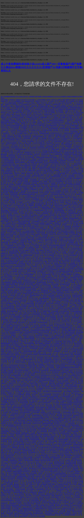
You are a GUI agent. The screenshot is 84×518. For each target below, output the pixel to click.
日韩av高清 (63, 244)
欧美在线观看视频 (9, 162)
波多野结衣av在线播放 (13, 353)
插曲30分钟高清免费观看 (11, 188)
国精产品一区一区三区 (37, 406)
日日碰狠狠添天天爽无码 (73, 115)
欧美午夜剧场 (32, 442)
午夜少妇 (25, 125)
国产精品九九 (57, 359)
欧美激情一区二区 (37, 266)
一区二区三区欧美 (69, 353)
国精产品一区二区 (59, 146)
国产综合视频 (13, 322)
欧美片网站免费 (44, 332)
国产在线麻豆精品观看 (68, 152)
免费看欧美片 (55, 184)
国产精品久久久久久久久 (10, 207)
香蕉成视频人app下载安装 (14, 231)
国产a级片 (76, 111)
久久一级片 (73, 314)
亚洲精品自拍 (61, 221)
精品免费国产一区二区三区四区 (36, 141)
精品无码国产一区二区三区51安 (23, 135)
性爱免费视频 (26, 183)
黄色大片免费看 (49, 505)
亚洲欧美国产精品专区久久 (58, 399)
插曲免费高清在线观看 (27, 216)
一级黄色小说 (8, 104)
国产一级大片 (65, 258)
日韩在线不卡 (69, 497)
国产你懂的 (65, 191)
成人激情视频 (13, 242)
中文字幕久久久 (27, 273)
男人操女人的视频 (76, 261)
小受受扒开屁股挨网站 (53, 385)
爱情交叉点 (10, 386)
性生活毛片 (43, 373)
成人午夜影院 (60, 112)
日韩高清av (17, 173)
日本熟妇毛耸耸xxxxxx (56, 133)
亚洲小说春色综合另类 (27, 101)
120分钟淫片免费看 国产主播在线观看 (42, 143)
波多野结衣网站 (64, 300)
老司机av (20, 143)
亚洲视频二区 (79, 471)
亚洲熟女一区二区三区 (26, 357)
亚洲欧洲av (54, 481)
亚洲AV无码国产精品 (29, 226)
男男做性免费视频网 (67, 359)
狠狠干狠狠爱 (31, 162)
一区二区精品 (47, 122)
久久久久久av (70, 365)
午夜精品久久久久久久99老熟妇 (53, 305)
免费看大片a (42, 215)
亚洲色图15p (59, 301)
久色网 (13, 444)
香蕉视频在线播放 (25, 406)
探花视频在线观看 (16, 375)
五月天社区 (41, 178)
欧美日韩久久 (5, 390)
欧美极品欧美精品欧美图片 (75, 402)
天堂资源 (13, 431)
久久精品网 (24, 319)
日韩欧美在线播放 (8, 329)
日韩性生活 (38, 399)
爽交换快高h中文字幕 (26, 353)
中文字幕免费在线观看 (28, 184)
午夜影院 (12, 99)
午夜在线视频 (67, 228)
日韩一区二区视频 (59, 202)
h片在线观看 (76, 497)
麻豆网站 (21, 212)
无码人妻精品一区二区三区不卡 (19, 285)
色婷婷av (12, 434)
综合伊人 (50, 138)
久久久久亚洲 (47, 465)
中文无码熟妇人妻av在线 (54, 273)
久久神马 (9, 112)
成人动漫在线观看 (46, 314)
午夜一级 (11, 362)
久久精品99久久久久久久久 (52, 364)
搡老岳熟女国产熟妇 (23, 207)
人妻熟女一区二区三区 (31, 447)
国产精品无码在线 (20, 420)
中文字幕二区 (59, 438)
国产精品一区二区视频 (60, 252)
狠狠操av (55, 151)
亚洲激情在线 (13, 253)
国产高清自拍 (75, 228)
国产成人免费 (78, 281)
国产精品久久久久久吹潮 (42, 176)
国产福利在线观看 (13, 462)
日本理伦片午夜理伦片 (10, 224)
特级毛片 (26, 133)
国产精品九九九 (37, 293)
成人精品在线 (20, 208)
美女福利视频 (19, 391)
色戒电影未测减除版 (59, 212)
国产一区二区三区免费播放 (13, 101)
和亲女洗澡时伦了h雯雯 (31, 380)
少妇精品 (28, 175)
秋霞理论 (66, 277)
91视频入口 (39, 433)
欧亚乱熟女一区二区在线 (64, 317)
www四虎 (3, 276)
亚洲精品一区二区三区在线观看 (23, 290)
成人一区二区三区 (27, 120)
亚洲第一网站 (18, 255)
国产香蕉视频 (51, 215)
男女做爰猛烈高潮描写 (66, 404)
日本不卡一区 (47, 433)
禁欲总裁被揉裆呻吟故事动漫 (26, 194)
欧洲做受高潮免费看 (29, 338)
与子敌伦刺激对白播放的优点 (43, 107)
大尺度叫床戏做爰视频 (32, 192)
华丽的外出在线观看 (45, 168)
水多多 (13, 107)
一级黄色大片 (70, 120)
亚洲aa (39, 213)
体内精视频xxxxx (65, 139)
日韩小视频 (12, 202)
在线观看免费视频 (73, 264)
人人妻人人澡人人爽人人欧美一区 (10, 406)
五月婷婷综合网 (36, 261)
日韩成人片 (78, 492)
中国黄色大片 (77, 377)
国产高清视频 (47, 285)
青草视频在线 (22, 263)
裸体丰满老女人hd (64, 263)
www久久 (36, 414)
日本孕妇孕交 (13, 369)
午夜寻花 (44, 297)
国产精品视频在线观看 (55, 391)
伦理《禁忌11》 (49, 197)
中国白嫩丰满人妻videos (22, 119)
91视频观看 (31, 337)
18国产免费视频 (69, 436)
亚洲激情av (35, 215)
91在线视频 (69, 178)
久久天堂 (15, 428)
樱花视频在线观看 (9, 287)
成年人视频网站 (29, 205)
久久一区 (27, 244)
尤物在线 (56, 281)
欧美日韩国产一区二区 (17, 481)
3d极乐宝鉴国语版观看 (24, 221)
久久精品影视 (37, 457)
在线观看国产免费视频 (7, 372)
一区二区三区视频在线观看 (9, 103)
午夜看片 (55, 276)
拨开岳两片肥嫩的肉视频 (28, 239)
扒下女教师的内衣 (22, 131)
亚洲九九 (28, 258)
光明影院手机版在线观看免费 (13, 125)
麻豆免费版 (28, 269)
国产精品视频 (74, 154)
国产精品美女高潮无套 (22, 458)
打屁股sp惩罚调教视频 (14, 433)
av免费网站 (18, 184)
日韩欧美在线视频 (14, 127)
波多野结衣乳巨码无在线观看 (68, 364)
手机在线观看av (37, 353)
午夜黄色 (28, 479)
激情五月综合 (46, 399)
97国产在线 (32, 367)
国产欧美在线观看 (18, 178)
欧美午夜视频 (39, 200)
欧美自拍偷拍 (49, 223)
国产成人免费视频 (12, 180)
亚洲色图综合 (24, 452)
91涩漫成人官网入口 (36, 130)
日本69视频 (19, 133)
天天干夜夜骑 (48, 422)
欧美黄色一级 (74, 99)
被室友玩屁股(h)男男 (22, 434)
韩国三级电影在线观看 (56, 345)
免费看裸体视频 (13, 192)
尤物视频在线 (28, 152)
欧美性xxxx (47, 184)
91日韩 (42, 252)
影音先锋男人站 (13, 446)
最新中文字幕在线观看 (51, 240)
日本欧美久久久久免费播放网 (12, 330)
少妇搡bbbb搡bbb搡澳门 (38, 175)
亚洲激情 (12, 200)
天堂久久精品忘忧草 (49, 266)
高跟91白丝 (69, 313)
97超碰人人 (7, 269)
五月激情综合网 (18, 152)
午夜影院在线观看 (20, 264)
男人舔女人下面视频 (20, 245)
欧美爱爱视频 (32, 160)
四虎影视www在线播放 (44, 444)
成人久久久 (39, 212)
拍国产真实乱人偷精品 (70, 417)
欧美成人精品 (44, 186)
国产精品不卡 (68, 295)
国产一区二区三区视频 (57, 306)
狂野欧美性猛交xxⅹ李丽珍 (65, 377)
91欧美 (43, 410)
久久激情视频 (36, 377)
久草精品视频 (55, 311)
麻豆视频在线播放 (25, 385)
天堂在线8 (24, 404)
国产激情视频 (20, 284)
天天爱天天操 (26, 313)
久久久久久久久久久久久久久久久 (25, 200)
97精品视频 (80, 159)
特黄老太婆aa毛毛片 (8, 338)
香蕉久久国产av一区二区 (56, 226)
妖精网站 (53, 112)
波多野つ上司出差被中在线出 (16, 205)
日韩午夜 (24, 141)
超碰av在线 (33, 458)
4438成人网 (55, 285)
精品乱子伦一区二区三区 (19, 144)
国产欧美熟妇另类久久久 (57, 123)
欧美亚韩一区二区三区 (21, 160)
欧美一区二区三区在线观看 (40, 152)
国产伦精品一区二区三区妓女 (13, 351)
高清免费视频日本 (78, 178)
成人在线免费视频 (59, 378)
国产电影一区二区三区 (34, 127)
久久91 (69, 458)
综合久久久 (29, 210)
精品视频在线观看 (65, 284)
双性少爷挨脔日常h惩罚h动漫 (52, 508)
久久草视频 (7, 109)
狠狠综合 (57, 144)
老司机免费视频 (16, 115)
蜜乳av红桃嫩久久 (33, 240)
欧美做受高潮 (71, 333)
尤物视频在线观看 (44, 133)
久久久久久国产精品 (59, 178)
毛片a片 (38, 135)
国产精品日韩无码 (58, 159)
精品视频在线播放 (42, 167)
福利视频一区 (53, 381)
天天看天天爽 (62, 115)
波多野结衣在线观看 (21, 306)
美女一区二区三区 (33, 131)
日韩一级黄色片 (26, 393)
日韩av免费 (18, 425)
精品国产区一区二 (21, 431)
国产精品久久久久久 (23, 253)
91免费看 (46, 369)
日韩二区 (68, 373)
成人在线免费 (70, 356)
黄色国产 (42, 189)
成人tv (74, 123)
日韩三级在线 (62, 125)
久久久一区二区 (13, 289)
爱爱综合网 (19, 107)
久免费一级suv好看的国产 (30, 164)
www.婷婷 (77, 503)
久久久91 (73, 139)
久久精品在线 (77, 430)
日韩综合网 (36, 154)
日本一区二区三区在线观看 (31, 498)
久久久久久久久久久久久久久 (12, 141)
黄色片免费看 (27, 111)
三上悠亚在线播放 (41, 99)
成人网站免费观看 (43, 434)
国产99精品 (79, 420)
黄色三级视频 (18, 183)
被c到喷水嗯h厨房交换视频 (62, 289)
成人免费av (4, 377)
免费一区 (77, 242)
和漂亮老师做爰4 (10, 425)
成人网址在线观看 (52, 279)
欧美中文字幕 (20, 170)
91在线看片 (62, 356)
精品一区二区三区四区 (15, 273)
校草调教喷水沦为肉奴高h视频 (44, 239)
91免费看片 (68, 383)
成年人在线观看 (70, 101)
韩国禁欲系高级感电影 (57, 292)
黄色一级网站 (32, 167)
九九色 (70, 287)
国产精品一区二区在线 (40, 173)
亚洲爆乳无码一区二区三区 (15, 215)
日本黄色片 (49, 175)
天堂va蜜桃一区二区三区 (33, 268)
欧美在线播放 (5, 289)
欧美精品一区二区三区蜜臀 (12, 197)
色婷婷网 (70, 329)
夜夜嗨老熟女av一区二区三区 (54, 277)
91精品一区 (10, 135)
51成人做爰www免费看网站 (48, 221)
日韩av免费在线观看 (66, 144)
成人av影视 (28, 345)
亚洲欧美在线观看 (77, 295)
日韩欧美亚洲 (78, 120)
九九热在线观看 (40, 455)
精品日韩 (64, 333)
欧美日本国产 (44, 383)
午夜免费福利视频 (78, 401)
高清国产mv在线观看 (74, 236)
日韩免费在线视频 (27, 450)
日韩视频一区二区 (12, 268)
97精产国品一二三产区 (63, 428)
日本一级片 (32, 123)
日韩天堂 (10, 123)
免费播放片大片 (54, 479)
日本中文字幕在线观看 (9, 314)
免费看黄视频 (12, 156)
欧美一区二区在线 (74, 258)
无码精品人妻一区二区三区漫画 (44, 231)
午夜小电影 (37, 229)
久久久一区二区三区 (34, 319)
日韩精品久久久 (9, 237)
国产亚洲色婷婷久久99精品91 (66, 231)
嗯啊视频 (14, 447)
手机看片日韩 (64, 248)
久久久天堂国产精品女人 (51, 446)
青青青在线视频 (14, 345)
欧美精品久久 (36, 156)
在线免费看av (59, 266)
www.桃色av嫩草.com (13, 232)
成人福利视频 (77, 183)
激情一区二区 (66, 393)
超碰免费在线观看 (48, 212)
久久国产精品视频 (60, 173)
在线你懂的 (6, 200)
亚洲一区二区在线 (31, 381)
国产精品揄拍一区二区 (72, 167)
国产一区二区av (29, 329)
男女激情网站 (34, 430)
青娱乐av (11, 305)
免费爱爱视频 (78, 365)
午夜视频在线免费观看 (71, 204)
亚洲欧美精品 (59, 398)
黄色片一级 (4, 473)
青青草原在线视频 (8, 191)
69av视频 (43, 268)
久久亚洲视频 (43, 138)
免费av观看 (59, 415)
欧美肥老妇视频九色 (66, 433)
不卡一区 (69, 473)
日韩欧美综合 (39, 184)
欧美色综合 (28, 199)
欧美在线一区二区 (38, 256)
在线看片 (40, 473)
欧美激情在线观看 (47, 130)
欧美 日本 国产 (14, 204)
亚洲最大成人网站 (33, 306)
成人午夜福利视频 (75, 289)
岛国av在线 (31, 399)
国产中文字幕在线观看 (45, 258)
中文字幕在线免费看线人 (39, 196)
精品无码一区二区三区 (67, 343)
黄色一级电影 (17, 442)
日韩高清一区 (70, 492)
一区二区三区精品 (30, 481)
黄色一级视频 (17, 293)
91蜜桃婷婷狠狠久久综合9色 (22, 106)
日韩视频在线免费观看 (74, 184)
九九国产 (67, 122)
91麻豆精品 (37, 341)
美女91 (6, 450)
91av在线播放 (48, 200)
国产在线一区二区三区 (49, 415)
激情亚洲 (44, 109)
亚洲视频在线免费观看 (54, 152)
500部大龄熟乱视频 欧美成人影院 (10, 367)
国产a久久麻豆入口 (18, 373)
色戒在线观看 (63, 184)
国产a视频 (44, 261)
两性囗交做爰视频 (49, 255)
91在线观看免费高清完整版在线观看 (40, 330)
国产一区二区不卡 (77, 508)
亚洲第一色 (17, 327)
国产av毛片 (73, 327)
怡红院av (42, 452)
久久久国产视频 (37, 486)
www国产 (48, 141)
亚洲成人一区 (20, 380)
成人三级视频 (79, 101)
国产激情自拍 (56, 372)
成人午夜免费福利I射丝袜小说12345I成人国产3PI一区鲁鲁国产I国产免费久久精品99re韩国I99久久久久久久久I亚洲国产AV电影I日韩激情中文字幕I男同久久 (42, 67)
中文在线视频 (5, 159)
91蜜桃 (11, 159)
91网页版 (9, 292)
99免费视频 (31, 204)
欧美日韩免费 (21, 247)
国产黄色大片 (74, 273)
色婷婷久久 (52, 106)
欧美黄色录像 (50, 303)
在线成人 (33, 103)
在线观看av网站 (65, 321)
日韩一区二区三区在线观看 (12, 256)
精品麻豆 (38, 234)
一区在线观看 (71, 252)
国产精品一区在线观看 (68, 175)
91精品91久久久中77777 (41, 101)
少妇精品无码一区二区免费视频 (53, 191)
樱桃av (63, 274)
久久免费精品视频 (57, 154)
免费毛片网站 (48, 357)
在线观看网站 (22, 474)
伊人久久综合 (5, 273)
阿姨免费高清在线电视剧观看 (60, 107)
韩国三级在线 (50, 346)
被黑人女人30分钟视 (37, 111)
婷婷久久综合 (22, 258)
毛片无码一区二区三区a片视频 (9, 175)
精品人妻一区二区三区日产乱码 (35, 263)
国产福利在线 (23, 204)
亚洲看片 (73, 337)
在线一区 (16, 516)
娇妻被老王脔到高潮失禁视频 (54, 180)
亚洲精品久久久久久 (7, 422)
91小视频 (40, 289)
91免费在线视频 (54, 356)
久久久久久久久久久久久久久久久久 (63, 114)
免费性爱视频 (76, 297)
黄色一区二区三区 (46, 372)
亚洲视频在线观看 (38, 210)
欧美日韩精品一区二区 (57, 497)
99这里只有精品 (41, 277)
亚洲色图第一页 (61, 247)
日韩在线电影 (59, 295)
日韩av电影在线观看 (30, 373)
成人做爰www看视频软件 (53, 329)
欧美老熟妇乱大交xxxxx (66, 446)
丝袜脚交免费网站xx (62, 106)
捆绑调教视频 (51, 398)
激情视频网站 (5, 297)
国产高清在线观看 (66, 297)
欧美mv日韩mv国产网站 (54, 261)
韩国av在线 (53, 293)
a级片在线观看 (49, 252)
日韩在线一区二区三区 (41, 503)
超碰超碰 (3, 404)
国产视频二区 (11, 119)
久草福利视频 (9, 449)
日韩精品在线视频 (55, 192)
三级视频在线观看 (28, 255)
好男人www (4, 462)
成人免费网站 (76, 274)
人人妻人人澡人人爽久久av (71, 208)
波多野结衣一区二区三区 (45, 159)
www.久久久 (51, 173)
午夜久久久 (72, 303)
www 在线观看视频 (13, 414)
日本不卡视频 (35, 138)
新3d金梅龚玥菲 (15, 466)
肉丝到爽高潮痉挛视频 (45, 354)
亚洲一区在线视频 (27, 482)
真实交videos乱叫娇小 (71, 192)
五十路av (67, 165)
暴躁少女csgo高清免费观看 (56, 181)
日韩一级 (58, 333)
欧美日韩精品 (5, 99)
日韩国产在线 (28, 215)
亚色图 (58, 172)
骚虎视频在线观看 (35, 295)
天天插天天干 (66, 189)
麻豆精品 (67, 337)
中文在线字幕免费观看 (7, 160)
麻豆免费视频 (60, 449)
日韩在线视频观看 (6, 282)
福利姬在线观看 (24, 402)
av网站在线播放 (53, 160)
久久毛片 (35, 349)
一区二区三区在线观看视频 (14, 317)
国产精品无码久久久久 (26, 279)
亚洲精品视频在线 (29, 409)
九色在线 (18, 120)
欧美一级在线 (55, 263)
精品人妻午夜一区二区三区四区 (73, 181)
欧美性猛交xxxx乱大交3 (30, 333)
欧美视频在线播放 (43, 106)
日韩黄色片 (67, 159)
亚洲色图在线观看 (28, 359)
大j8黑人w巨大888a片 (48, 248)
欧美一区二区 (23, 462)
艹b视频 (66, 111)
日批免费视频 (71, 160)
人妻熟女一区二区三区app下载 (39, 202)
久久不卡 (51, 117)
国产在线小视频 (26, 168)
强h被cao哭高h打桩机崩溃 (57, 420)
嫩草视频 (16, 484)
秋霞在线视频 (31, 474)
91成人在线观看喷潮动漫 (44, 292)
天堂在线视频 (46, 127)
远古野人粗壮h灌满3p (77, 428)
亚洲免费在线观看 (64, 128)
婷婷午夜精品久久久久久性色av (32, 218)
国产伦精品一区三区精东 (26, 414)
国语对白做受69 (25, 115)
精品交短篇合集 (67, 415)
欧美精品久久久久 (6, 447)
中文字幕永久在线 (40, 474)
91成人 (46, 228)
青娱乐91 (26, 418)
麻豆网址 (29, 114)
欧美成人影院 (79, 112)
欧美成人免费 (27, 143)
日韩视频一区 (58, 223)
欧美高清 (16, 159)
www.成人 (47, 256)
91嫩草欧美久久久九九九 (30, 178)
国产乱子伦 (6, 271)
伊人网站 (57, 215)
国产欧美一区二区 (33, 324)
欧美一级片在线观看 (49, 367)
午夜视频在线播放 (44, 207)
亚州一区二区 (28, 146)
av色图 (25, 337)
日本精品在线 (25, 330)
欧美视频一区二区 (56, 330)
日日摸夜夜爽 (40, 388)
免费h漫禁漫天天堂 (55, 471)
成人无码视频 (16, 346)
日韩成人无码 (5, 333)
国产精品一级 (76, 202)
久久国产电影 (26, 375)
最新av (52, 207)
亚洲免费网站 (25, 327)
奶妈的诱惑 (57, 335)
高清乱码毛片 (22, 234)
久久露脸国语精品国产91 (49, 172)
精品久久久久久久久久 (32, 144)
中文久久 (59, 253)
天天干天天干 (73, 250)
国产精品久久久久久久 (71, 200)
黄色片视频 (39, 367)
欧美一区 (26, 492)
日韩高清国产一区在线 (47, 234)
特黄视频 (28, 224)
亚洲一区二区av (48, 210)
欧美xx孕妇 (47, 497)
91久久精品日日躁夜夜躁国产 (9, 356)
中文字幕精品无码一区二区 (30, 317)
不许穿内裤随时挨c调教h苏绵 (60, 418)
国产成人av (35, 370)
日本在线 (60, 494)
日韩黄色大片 (59, 228)
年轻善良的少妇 (12, 401)
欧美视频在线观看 (23, 180)
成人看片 (62, 373)
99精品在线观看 (58, 205)
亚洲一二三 (70, 164)
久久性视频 (23, 128)
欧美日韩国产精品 (40, 303)
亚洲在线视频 (79, 332)
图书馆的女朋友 (9, 298)
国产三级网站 (7, 107)
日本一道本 (76, 117)
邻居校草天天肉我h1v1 (26, 236)
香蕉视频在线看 (39, 204)
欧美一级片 (61, 319)
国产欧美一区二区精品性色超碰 (38, 237)
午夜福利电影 (76, 391)
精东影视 (78, 160)
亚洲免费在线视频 (73, 213)
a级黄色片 (77, 335)
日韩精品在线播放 (12, 247)
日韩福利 (7, 194)
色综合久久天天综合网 (50, 115)
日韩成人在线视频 (28, 457)
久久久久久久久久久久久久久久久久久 (65, 322)
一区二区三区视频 (64, 285)
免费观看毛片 (60, 490)
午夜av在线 (21, 447)
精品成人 (56, 117)
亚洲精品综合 (30, 173)
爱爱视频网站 (51, 199)
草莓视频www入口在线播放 (52, 343)
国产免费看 (18, 136)
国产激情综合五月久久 (69, 180)
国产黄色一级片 (31, 431)
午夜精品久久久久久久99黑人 (45, 242)
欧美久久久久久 (33, 104)
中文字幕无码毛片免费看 (57, 369)
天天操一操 (28, 325)
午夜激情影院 (21, 224)
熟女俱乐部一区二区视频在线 (56, 109)
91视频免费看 (44, 117)
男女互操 (10, 293)
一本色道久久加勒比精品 (64, 156)
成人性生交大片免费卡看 (34, 172)
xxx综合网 (33, 327)
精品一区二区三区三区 (20, 172)
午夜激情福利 (50, 365)
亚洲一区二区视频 (31, 122)
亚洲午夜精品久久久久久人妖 (38, 398)
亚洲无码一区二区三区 (42, 308)
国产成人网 (24, 220)
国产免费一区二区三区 (7, 183)
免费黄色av (48, 104)
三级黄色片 (34, 159)
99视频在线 (23, 252)
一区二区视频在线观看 (72, 125)
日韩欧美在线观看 (68, 133)
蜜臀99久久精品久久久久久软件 (25, 139)
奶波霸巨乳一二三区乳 (23, 103)
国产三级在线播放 (66, 457)
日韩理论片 (43, 438)
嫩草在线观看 (39, 162)
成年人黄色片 (9, 452)
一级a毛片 (53, 298)
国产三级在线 (7, 466)
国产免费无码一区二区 (58, 204)
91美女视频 (17, 386)
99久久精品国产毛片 (71, 210)
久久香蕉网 (77, 104)
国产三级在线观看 (44, 164)
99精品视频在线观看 (71, 109)
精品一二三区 (31, 308)
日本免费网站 (5, 402)
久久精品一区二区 (54, 101)
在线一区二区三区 (63, 250)
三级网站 (15, 349)
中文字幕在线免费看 (65, 396)
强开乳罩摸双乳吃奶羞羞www (22, 370)
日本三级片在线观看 (70, 375)
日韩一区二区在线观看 (32, 245)
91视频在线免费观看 (49, 111)
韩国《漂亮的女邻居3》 (57, 188)
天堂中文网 (68, 420)
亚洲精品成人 (5, 503)
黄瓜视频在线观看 (42, 322)
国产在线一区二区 (42, 442)
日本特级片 (41, 441)
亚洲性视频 (76, 135)
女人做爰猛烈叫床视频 (65, 401)
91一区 (72, 104)
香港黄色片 (64, 287)
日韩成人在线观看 (65, 260)
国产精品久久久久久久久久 (67, 162)
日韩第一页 (68, 202)
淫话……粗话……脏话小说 (40, 120)
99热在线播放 (69, 183)
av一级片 (7, 444)
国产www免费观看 (17, 111)
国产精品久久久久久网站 (61, 234)
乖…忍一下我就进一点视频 (63, 148)
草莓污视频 (60, 316)
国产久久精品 (31, 234)
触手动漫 (11, 152)
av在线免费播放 (35, 221)
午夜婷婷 (39, 122)
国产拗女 (40, 306)
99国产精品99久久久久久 (71, 196)
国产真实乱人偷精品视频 (68, 176)
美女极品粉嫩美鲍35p (76, 311)
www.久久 (80, 130)
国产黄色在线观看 (23, 401)
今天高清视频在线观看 (11, 261)
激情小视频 (31, 386)
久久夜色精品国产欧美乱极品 (57, 164)
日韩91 (6, 152)
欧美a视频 (46, 192)
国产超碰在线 (45, 362)
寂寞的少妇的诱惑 (6, 115)
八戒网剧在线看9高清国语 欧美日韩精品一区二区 (49, 157)
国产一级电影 (49, 178)
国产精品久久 (39, 481)
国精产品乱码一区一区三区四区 (23, 372)
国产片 (34, 466)
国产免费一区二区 (72, 215)
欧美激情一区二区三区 (50, 417)
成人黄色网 (65, 351)
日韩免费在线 (68, 226)
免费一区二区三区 (70, 112)
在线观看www (5, 415)
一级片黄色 (45, 293)
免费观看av (35, 479)
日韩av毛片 (21, 369)
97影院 (63, 192)
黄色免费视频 (59, 111)
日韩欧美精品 (66, 273)
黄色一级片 (17, 191)
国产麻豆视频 (46, 386)
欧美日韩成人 (14, 212)
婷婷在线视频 (33, 322)
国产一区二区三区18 (45, 264)
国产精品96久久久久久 (26, 256)
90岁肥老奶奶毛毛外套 (57, 122)
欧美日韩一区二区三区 (44, 119)
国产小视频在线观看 (54, 149)
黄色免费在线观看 (64, 327)
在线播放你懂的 (48, 114)
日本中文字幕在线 (48, 271)
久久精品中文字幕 (13, 154)
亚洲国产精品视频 (70, 332)
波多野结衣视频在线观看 (12, 505)
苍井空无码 (44, 103)
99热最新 (37, 247)
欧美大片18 (55, 460)
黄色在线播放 (39, 205)
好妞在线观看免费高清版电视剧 (57, 245)
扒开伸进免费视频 (46, 341)
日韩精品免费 (9, 168)
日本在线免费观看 (77, 156)
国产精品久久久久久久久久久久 (64, 346)
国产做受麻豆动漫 (49, 289)
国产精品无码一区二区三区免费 (71, 406)
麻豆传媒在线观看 (76, 260)
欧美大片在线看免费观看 (11, 365)
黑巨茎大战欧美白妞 (69, 157)
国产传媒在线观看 (15, 316)
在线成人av (11, 321)
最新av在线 (6, 322)
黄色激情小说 (37, 236)
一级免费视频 (33, 180)
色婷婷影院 (6, 420)
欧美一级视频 (65, 385)
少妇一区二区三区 (64, 338)
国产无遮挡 (23, 301)
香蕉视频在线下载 (47, 151)
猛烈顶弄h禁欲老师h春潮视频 (23, 287)
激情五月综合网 (54, 127)
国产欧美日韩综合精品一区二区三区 (13, 164)
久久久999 (18, 176)
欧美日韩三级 (43, 139)
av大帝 (3, 114)
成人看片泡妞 (53, 247)
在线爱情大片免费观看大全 (31, 189)
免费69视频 (77, 300)
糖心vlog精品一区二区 (17, 109)
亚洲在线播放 (60, 383)
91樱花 (63, 143)
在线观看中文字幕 (10, 170)
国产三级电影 (79, 157)
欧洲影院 (73, 159)
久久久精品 (74, 293)
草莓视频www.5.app (12, 276)
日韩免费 (64, 329)
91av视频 (78, 220)
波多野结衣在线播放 (32, 354)
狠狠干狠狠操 (40, 250)
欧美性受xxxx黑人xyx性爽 (47, 144)
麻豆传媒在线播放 (57, 465)
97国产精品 (28, 494)
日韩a (2, 425)
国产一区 (39, 311)
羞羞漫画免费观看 (74, 218)
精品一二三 (74, 292)
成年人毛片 (8, 349)
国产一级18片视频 (17, 313)
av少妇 (34, 135)
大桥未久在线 (19, 338)
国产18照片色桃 (39, 305)
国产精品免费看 (56, 224)
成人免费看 (10, 484)
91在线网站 (70, 281)
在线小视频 (28, 261)
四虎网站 (51, 228)
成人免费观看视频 (34, 181)
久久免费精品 (28, 196)
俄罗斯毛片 (75, 340)
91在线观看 (39, 271)
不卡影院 (28, 415)
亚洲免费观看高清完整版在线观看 (69, 367)
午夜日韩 (24, 454)
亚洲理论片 (36, 279)
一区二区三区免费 (60, 442)
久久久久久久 (68, 188)
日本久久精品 (5, 305)
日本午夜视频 (76, 245)
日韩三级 (40, 497)
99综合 (21, 410)
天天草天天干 (44, 156)
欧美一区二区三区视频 (38, 269)
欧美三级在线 (70, 119)
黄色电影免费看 (46, 274)
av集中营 (14, 181)
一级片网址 (63, 510)
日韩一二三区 (41, 180)
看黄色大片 (41, 104)
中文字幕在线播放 (9, 176)
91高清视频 (44, 279)
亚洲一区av (60, 168)
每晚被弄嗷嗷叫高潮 (52, 338)
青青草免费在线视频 (72, 244)
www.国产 (49, 412)
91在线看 (50, 205)
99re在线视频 (13, 271)
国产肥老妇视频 (10, 229)
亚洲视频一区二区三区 (70, 130)
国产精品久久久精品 (68, 253)
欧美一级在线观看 (38, 357)
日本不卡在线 (73, 484)
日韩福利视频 (69, 455)
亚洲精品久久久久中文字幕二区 (46, 333)
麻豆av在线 (63, 500)
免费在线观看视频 (53, 128)
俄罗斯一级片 (60, 183)
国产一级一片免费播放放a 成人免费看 (17, 167)
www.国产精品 (28, 112)
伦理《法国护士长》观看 (51, 136)
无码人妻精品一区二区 (16, 146)
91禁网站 (30, 297)
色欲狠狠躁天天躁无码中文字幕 (64, 135)
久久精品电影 (76, 148)
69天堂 (56, 231)
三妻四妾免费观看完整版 (30, 351)
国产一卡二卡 (51, 490)
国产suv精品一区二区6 (76, 191)
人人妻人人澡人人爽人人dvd (56, 165)
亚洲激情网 (62, 269)
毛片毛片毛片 (66, 349)
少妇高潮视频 (8, 471)
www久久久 (38, 274)
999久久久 (35, 345)
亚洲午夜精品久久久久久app (19, 388)
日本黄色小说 (70, 269)
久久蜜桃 (16, 236)
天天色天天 (69, 216)
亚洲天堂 (67, 319)
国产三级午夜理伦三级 (57, 229)
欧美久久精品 (7, 181)
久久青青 (51, 340)
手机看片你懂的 (77, 404)
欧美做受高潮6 (33, 119)
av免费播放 (17, 123)
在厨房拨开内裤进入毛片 (59, 119)
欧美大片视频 (56, 466)
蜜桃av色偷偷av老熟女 (69, 341)
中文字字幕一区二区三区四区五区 (46, 449)
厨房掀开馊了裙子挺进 (58, 200)
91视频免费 (22, 192)
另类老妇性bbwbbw (19, 495)
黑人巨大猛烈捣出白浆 (55, 487)
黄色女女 (12, 430)
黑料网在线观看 (31, 271)
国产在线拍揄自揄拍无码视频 (32, 410)
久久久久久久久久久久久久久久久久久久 (58, 131)
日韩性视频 (75, 468)
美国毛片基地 (66, 261)
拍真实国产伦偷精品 (23, 181)
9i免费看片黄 (15, 357)
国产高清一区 (70, 127)
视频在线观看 (19, 229)
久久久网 (23, 321)
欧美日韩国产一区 (41, 260)
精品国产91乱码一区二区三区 (33, 208)
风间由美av (21, 409)
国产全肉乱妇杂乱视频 (29, 282)
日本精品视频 (63, 220)
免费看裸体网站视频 (75, 107)
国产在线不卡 (44, 500)
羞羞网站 (65, 305)
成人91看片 (76, 324)
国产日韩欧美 (29, 242)
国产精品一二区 (59, 375)
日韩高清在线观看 (20, 489)
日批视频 (12, 120)
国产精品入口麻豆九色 (37, 115)
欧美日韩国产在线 (70, 361)
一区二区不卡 (21, 268)
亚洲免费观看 (11, 139)
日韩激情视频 (33, 148)
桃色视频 (53, 337)
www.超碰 (13, 380)
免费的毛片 (35, 168)
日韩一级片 (51, 301)
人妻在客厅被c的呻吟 (53, 260)
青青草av (50, 103)
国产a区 (12, 420)
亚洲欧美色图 (52, 407)
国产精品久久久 (14, 402)
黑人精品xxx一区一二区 (13, 239)
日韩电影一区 (52, 325)
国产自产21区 (18, 482)
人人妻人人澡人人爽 (70, 239)
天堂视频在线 (15, 301)
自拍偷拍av (68, 292)
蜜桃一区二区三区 (8, 487)
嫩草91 (38, 103)
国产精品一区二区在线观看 (20, 104)
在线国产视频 (42, 131)
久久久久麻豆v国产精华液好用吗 (63, 103)
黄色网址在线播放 (69, 494)
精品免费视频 (51, 438)
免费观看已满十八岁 (19, 487)
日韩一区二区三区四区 (45, 287)
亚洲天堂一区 (32, 213)
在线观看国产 (57, 351)
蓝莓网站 (59, 232)
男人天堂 (25, 506)
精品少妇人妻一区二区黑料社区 (59, 213)
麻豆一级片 (68, 489)
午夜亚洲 (9, 407)
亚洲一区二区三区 (28, 229)
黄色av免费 (22, 122)
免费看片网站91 (73, 385)
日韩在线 (4, 180)
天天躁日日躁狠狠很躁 (51, 269)
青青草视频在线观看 (51, 125)
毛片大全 (45, 510)
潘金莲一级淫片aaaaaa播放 (54, 99)
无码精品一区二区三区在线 (17, 415)
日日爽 (44, 353)
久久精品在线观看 (20, 277)
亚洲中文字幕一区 (60, 361)
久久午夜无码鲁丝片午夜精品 (16, 117)
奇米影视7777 (29, 444)
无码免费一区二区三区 (65, 151)
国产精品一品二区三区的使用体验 (17, 300)
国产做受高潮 (78, 114)
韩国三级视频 (66, 99)
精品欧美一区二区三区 (64, 481)
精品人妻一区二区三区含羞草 (27, 446)
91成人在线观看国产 (32, 289)
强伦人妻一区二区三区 (73, 247)
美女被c (27, 212)
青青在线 (23, 114)
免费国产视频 (36, 186)
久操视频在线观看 (77, 444)
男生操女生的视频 (67, 430)
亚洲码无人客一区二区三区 (24, 156)
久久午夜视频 (40, 364)
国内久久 (32, 212)
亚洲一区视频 (62, 279)
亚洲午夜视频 (9, 396)
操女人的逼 (12, 458)
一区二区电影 (7, 240)
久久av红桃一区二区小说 (46, 324)
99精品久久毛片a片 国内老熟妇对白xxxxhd (20, 186)
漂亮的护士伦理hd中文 (23, 130)
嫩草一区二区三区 (56, 189)
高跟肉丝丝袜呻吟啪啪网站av (57, 120)
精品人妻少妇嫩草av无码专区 (27, 250)
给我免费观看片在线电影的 (8, 157)
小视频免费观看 (57, 175)
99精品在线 (34, 106)
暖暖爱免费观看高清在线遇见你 (10, 122)
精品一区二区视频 (15, 151)
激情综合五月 (27, 470)
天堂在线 (47, 263)
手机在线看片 (63, 136)
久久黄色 (41, 240)
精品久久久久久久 (68, 345)
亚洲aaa (79, 316)
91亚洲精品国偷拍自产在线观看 (47, 183)
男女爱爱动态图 (26, 136)
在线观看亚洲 (5, 446)
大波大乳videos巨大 (58, 357)
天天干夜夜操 (64, 309)
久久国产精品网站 (35, 253)
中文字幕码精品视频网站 (71, 386)
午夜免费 (62, 101)
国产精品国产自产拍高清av (53, 268)
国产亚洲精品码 (77, 287)
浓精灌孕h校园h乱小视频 (66, 354)
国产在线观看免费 (44, 370)
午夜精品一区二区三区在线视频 (26, 157)
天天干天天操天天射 (53, 373)
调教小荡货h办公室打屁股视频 (36, 223)
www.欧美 (27, 202)
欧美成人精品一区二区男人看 (41, 112)
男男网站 (34, 494)
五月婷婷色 (70, 503)
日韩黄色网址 (78, 271)
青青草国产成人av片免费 (71, 357)
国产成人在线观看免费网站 (51, 162)
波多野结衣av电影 (41, 170)
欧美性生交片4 (22, 271)
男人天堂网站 (16, 508)
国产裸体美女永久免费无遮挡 (36, 125)
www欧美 (63, 127)
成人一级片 (55, 354)
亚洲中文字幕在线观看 (45, 359)
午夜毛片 (25, 383)
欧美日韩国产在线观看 (17, 269)
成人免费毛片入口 (53, 237)
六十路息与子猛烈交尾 (47, 135)
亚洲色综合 (14, 258)
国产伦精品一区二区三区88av (55, 196)
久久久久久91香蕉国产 (38, 146)
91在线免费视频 (43, 396)
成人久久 (17, 114)
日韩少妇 (54, 168)
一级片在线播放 (23, 188)
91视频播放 (56, 170)
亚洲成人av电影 (10, 114)
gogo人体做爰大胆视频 (28, 231)
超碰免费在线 (68, 123)
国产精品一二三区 (14, 385)
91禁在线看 (34, 183)
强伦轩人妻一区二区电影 (41, 487)
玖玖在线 (22, 484)
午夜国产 (50, 276)
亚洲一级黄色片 (21, 381)
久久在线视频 (73, 305)
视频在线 (58, 290)
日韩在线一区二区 (70, 378)
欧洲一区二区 (12, 494)
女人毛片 (23, 354)
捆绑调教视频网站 (14, 252)
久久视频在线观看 (29, 303)
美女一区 (70, 136)
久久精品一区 (12, 218)
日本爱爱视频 (50, 146)
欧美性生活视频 (38, 422)
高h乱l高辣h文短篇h (21, 308)
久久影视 (73, 170)
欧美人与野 (38, 426)
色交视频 (5, 321)
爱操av (15, 337)
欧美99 (29, 476)
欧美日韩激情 (57, 406)
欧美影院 (49, 170)
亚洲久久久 (46, 300)
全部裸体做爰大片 (31, 292)
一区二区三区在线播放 (40, 276)
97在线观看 (77, 133)
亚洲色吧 (62, 489)
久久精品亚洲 (44, 247)
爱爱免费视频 (74, 131)
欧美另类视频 (15, 410)
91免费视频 (64, 218)
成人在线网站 (30, 247)
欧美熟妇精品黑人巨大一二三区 (19, 148)
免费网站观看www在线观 (50, 216)
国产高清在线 (9, 290)
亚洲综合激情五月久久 (42, 123)
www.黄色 (76, 359)
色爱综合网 (48, 204)
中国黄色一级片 (46, 229)
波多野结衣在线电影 (42, 160)
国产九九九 (57, 143)
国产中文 (68, 173)
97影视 (41, 192)
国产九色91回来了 (19, 199)
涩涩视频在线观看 (41, 282)
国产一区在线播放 (15, 220)
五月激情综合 (75, 165)
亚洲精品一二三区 (67, 224)
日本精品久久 (24, 367)
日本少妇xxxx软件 (38, 114)
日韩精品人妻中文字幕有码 (45, 351)
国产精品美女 (51, 282)
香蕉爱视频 (20, 309)
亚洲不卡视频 (46, 188)
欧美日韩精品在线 (64, 311)
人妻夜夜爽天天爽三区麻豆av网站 (10, 165)
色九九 (77, 231)
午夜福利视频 (26, 138)
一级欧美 (63, 466)
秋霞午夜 (18, 319)
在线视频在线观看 (60, 365)
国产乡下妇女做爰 (30, 99)
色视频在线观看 (39, 508)
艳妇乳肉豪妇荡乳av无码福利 (28, 165)
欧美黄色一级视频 (72, 279)
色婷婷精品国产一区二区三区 (60, 104)
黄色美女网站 (5, 192)
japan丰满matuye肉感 (54, 500)
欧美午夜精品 (65, 370)
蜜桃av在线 (52, 383)
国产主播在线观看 (56, 141)
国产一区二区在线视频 (70, 266)
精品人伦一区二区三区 (61, 242)
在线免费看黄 (41, 220)
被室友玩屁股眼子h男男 (28, 176)
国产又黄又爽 (8, 178)
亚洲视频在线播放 (8, 173)
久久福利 (67, 490)
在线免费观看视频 (59, 210)
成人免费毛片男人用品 (66, 117)
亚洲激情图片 (45, 213)
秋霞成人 (20, 189)
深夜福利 (20, 460)
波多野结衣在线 (36, 423)
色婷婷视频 (39, 327)
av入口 (35, 242)
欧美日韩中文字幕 (30, 369)
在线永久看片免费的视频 (26, 154)
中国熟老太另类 (19, 99)
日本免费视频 (61, 337)
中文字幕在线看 (73, 234)
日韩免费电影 (8, 226)
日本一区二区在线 (65, 170)
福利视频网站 (24, 127)
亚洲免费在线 (11, 136)
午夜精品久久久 (74, 338)
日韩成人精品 (24, 213)
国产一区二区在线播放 (67, 471)
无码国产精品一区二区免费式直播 (51, 218)
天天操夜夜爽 (74, 122)
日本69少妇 (21, 175)
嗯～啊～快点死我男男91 (17, 248)
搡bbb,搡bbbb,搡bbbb (28, 107)
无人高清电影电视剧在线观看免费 (64, 271)
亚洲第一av (20, 303)
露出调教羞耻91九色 (34, 452)
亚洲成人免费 (36, 290)
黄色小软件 (24, 386)
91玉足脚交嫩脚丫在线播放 (38, 412)
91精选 (71, 300)
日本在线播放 (11, 436)
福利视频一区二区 (58, 130)
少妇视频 (79, 341)
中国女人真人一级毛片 (51, 220)
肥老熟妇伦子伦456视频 (27, 305)
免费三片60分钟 (33, 133)
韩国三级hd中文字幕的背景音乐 (63, 138)
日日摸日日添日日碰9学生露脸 (72, 438)
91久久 (71, 111)
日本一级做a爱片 (33, 401)
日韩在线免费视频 (18, 492)
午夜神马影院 (56, 394)
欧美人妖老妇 (44, 245)
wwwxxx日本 (79, 423)
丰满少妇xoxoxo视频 (50, 388)
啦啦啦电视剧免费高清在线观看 (46, 148)
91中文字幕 (71, 410)
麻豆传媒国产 (18, 168)
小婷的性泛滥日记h (46, 154)
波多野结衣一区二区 (40, 329)
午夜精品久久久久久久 (28, 335)
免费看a (23, 173)
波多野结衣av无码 (20, 361)
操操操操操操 (78, 164)
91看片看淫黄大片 (12, 409)
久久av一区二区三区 (37, 191)
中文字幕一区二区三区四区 (48, 253)
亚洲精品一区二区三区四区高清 (33, 109)
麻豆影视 (13, 295)
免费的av (66, 205)
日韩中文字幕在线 (67, 141)
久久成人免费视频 (68, 465)
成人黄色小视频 (56, 444)
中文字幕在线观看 (35, 314)
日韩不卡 (69, 245)
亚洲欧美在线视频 (18, 441)
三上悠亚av (40, 394)
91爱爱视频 (66, 154)
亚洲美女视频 (71, 362)
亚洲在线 (17, 354)
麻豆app (20, 226)
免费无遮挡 (30, 276)
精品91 (74, 420)
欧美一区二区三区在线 (76, 370)
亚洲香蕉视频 (14, 194)
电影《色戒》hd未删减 (51, 441)
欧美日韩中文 (32, 220)
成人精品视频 (39, 216)
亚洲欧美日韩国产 (60, 313)
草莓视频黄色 (42, 365)
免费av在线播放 (9, 184)
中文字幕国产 (20, 202)
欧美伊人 (10, 377)
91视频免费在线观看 (71, 463)
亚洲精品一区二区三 (71, 143)
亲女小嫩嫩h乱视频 (30, 170)
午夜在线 (17, 305)
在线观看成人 (69, 146)
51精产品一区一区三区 (34, 454)
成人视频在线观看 (14, 390)
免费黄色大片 (25, 123)
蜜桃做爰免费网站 (75, 128)
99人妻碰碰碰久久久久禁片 (59, 264)
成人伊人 (7, 434)
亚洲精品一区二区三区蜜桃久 (49, 319)
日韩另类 (33, 394)
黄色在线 (79, 375)
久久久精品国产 (15, 128)
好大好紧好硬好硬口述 (53, 139)
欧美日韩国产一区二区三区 (20, 260)
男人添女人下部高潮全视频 (17, 244)
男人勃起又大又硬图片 (14, 216)
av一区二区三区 (70, 194)
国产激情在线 (77, 146)
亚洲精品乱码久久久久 (15, 228)
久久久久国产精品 (68, 506)
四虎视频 (75, 136)
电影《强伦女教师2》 (9, 489)
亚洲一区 (15, 226)
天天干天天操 (76, 454)
